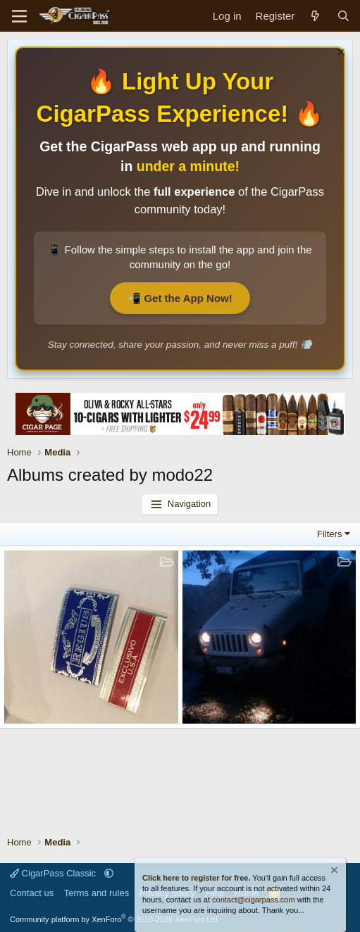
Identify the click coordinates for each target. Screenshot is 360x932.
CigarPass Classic (54, 873)
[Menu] (19, 16)
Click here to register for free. (196, 878)
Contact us (32, 893)
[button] (108, 873)
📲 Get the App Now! (180, 298)
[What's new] (315, 16)
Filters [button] (329, 534)
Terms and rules (96, 893)
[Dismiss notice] (339, 53)
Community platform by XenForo (115, 919)
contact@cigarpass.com (253, 899)
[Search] (343, 16)
